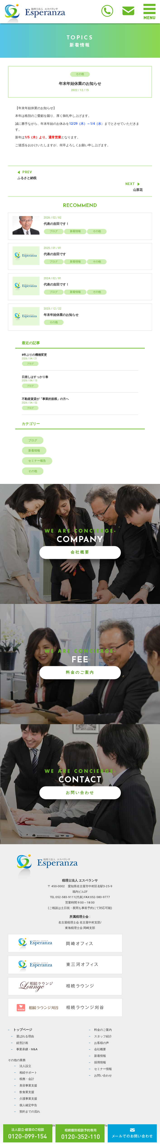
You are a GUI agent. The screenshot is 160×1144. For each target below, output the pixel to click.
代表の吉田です (55, 254)
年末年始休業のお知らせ (61, 315)
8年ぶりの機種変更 (34, 354)
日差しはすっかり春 (35, 377)
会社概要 (80, 552)
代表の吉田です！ (56, 224)
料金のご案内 (80, 672)
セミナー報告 (37, 460)
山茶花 (138, 190)
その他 (80, 74)
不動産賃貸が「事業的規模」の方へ (45, 399)
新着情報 (75, 231)
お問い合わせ (80, 792)
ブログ (54, 231)
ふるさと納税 (26, 178)
